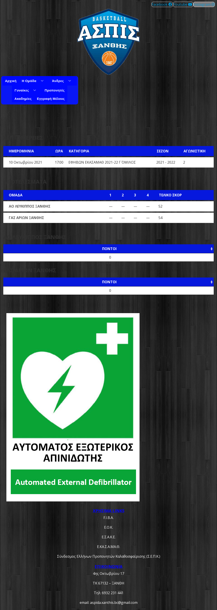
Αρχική (11, 81)
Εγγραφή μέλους (51, 98)
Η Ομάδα (34, 81)
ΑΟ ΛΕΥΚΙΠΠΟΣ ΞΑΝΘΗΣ (29, 206)
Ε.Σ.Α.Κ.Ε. (109, 537)
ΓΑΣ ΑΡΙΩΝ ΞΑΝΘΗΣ (26, 217)
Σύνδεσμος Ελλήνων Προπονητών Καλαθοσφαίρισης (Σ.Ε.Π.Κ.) (108, 556)
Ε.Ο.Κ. (108, 527)
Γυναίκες (27, 90)
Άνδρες (63, 81)
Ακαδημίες (23, 98)
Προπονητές (55, 90)
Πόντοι (109, 248)
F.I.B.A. (108, 517)
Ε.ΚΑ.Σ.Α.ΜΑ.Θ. (108, 546)
